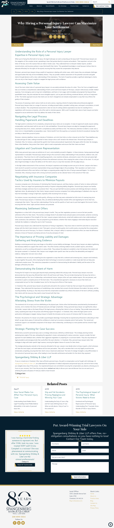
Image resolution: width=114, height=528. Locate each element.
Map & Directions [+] (75, 501)
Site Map (93, 506)
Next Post (96, 45)
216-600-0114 (82, 2)
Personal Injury (24, 377)
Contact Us (85, 6)
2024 (26, 11)
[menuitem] (31, 6)
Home (31, 6)
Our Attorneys (62, 6)
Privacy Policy (94, 508)
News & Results (50, 6)
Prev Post (17, 45)
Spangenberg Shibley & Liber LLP (25, 363)
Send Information (80, 477)
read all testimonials (24, 465)
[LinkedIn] (19, 523)
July (32, 11)
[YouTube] (23, 523)
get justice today (102, 6)
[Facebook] (14, 523)
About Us (39, 6)
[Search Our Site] (109, 2)
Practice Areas (74, 6)
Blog (19, 11)
